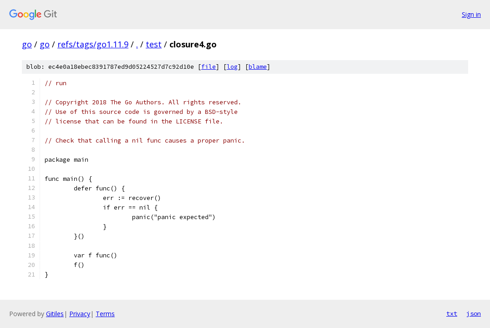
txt (451, 313)
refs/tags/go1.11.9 (92, 44)
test (154, 44)
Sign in (471, 14)
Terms (105, 313)
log (232, 67)
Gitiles (55, 313)
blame (258, 67)
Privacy (79, 313)
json (473, 313)
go (27, 44)
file (208, 67)
